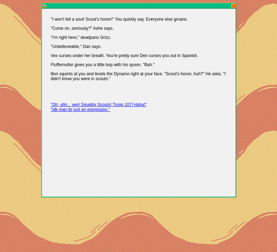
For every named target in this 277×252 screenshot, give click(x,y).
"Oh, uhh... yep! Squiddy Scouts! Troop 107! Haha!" (99, 104)
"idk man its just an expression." (80, 109)
